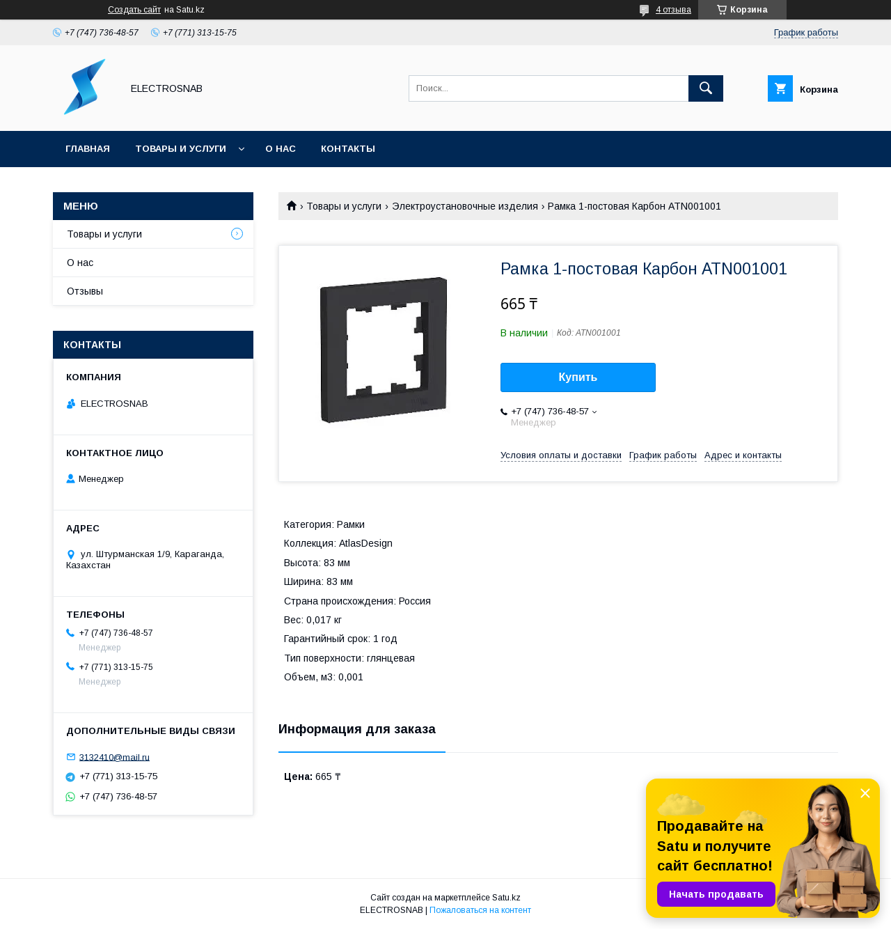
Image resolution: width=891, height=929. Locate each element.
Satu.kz (506, 898)
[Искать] (705, 88)
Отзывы (85, 291)
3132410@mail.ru (114, 756)
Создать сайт (134, 10)
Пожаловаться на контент (480, 910)
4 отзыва (673, 10)
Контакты (348, 148)
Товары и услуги (180, 148)
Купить (578, 377)
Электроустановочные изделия (465, 206)
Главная (87, 148)
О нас (280, 148)
